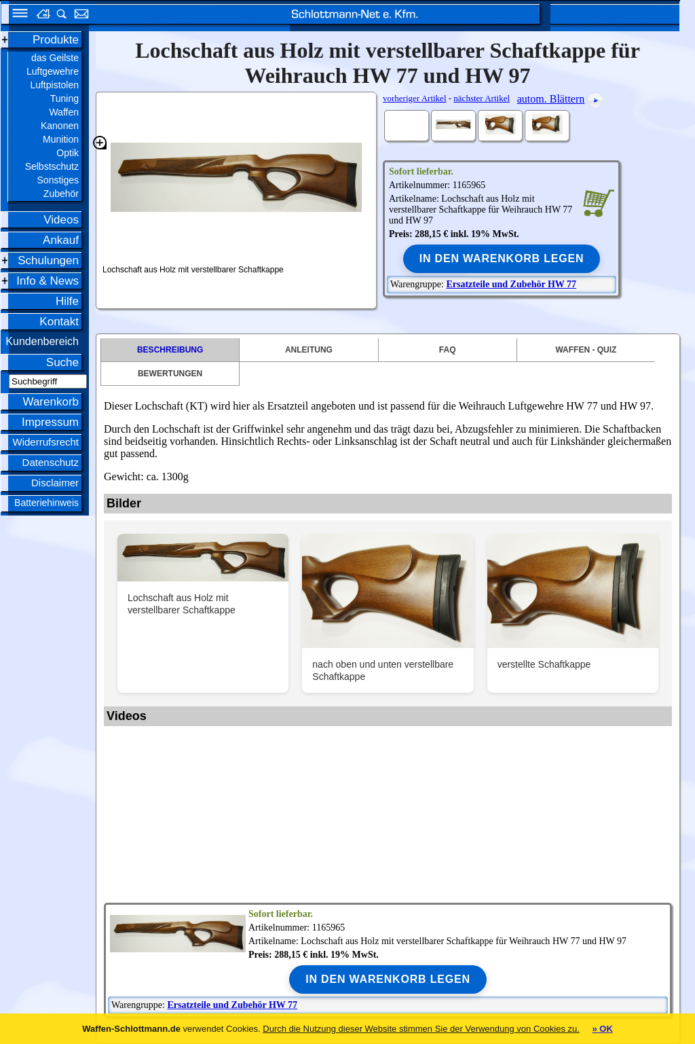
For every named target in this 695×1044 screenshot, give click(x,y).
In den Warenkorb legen (501, 258)
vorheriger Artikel (415, 98)
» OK (602, 1029)
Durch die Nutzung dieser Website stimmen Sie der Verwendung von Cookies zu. (421, 1029)
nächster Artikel (481, 98)
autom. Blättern (551, 99)
